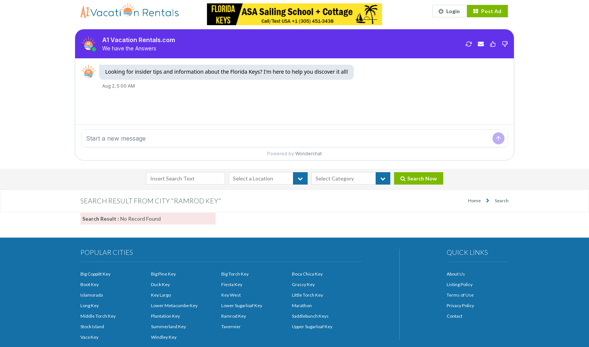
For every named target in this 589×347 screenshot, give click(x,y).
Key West (231, 295)
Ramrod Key (233, 316)
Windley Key (164, 337)
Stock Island (92, 326)
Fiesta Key (231, 284)
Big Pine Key (163, 274)
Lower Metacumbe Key (174, 305)
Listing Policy (460, 284)
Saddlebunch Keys (310, 316)
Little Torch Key (307, 295)
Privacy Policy (460, 305)
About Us (456, 274)
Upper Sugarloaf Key (312, 326)
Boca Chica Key (307, 274)
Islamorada (91, 295)
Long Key (89, 305)
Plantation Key (165, 316)
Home (474, 200)
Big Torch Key (235, 274)
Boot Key (89, 284)
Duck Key (160, 284)
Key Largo (161, 295)
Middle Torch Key (98, 316)
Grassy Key (303, 284)
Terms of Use (460, 295)
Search (502, 200)
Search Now (418, 178)
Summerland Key (168, 326)
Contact (454, 316)
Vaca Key (89, 337)
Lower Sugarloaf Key (241, 305)
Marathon (302, 305)
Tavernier (231, 326)
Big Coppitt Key (95, 274)
